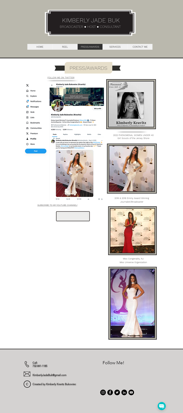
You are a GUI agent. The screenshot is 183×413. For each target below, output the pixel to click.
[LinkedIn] (124, 392)
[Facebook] (110, 392)
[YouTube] (131, 392)
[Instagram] (103, 392)
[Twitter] (117, 392)
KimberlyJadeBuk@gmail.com (49, 375)
